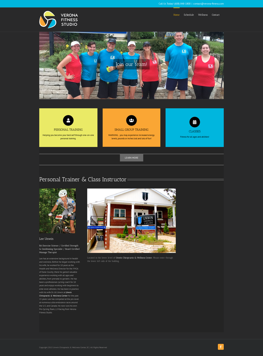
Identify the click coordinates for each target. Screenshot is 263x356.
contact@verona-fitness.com (208, 3)
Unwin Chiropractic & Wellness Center (134, 257)
